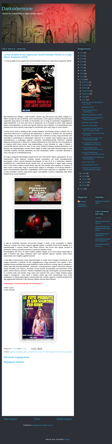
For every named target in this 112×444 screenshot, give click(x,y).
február (84, 182)
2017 (82, 70)
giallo (25, 352)
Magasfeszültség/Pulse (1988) (92, 115)
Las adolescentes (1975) (90, 165)
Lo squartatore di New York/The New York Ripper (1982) (92, 129)
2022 (82, 56)
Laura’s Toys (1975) (88, 162)
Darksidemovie (17, 8)
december (85, 82)
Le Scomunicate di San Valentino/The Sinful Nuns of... (93, 148)
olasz (40, 352)
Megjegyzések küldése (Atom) (42, 425)
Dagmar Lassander (16, 352)
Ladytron (98, 218)
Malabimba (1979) (88, 107)
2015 (82, 76)
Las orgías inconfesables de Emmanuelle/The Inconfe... (91, 168)
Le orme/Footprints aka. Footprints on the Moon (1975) (93, 153)
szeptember (86, 91)
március (85, 179)
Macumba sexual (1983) (90, 122)
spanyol (69, 352)
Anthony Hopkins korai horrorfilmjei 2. (89, 111)
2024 (82, 53)
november (85, 85)
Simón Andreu (61, 352)
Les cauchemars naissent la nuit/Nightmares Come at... (91, 144)
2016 (82, 73)
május (84, 173)
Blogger (67, 439)
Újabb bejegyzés (10, 419)
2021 (82, 59)
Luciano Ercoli (32, 352)
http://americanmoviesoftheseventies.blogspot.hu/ (102, 228)
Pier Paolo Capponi (49, 352)
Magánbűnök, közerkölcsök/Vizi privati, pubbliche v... (92, 118)
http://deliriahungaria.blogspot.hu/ (102, 234)
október (85, 88)
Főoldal (37, 419)
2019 (82, 65)
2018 (82, 67)
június (84, 100)
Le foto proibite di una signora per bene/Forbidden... (93, 158)
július (84, 97)
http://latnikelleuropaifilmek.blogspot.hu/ (102, 240)
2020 (82, 61)
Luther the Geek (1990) (89, 125)
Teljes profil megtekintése (82, 205)
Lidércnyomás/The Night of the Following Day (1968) (92, 139)
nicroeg (83, 201)
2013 (82, 189)
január (84, 185)
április (84, 176)
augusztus (85, 94)
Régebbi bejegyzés (64, 419)
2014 (82, 79)
